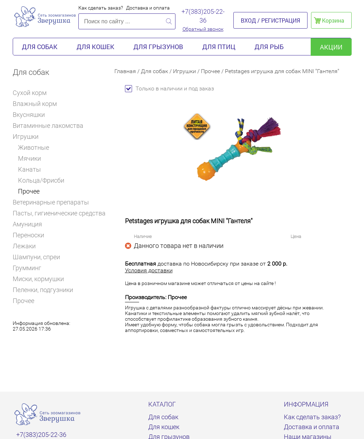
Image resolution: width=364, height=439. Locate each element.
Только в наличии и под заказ (169, 88)
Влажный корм (38, 103)
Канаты (29, 169)
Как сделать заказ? (100, 8)
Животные (33, 147)
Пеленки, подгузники (43, 289)
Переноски (28, 235)
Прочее (29, 191)
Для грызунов (158, 46)
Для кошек (95, 46)
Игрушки (28, 136)
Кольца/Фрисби (41, 180)
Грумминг (30, 268)
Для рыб (269, 46)
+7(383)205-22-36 (203, 16)
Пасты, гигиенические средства (59, 213)
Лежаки (24, 246)
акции (331, 47)
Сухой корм (33, 92)
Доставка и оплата (148, 8)
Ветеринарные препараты (54, 202)
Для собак (40, 46)
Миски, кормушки (38, 279)
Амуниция (30, 224)
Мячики (29, 158)
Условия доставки (149, 270)
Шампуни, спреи (36, 257)
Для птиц (218, 46)
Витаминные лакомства (51, 125)
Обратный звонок (203, 29)
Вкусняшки (32, 114)
